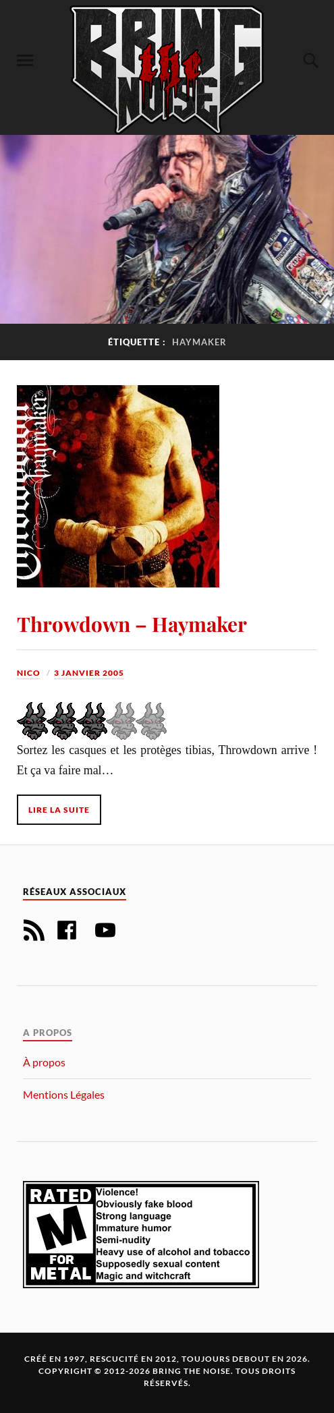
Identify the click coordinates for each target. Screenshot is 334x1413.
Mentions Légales (64, 1094)
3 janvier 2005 (89, 673)
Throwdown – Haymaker (132, 623)
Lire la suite (59, 810)
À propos (44, 1062)
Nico (28, 673)
